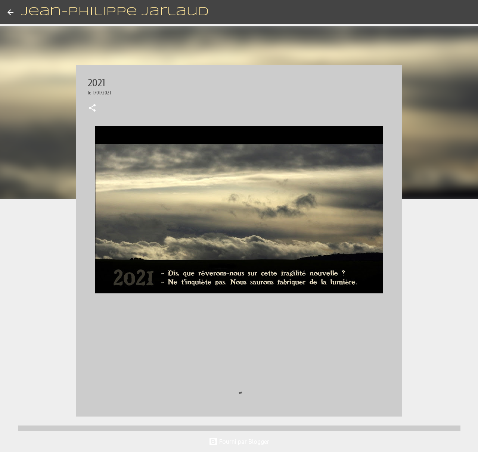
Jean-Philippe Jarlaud (115, 12)
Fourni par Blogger (239, 441)
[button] (92, 108)
